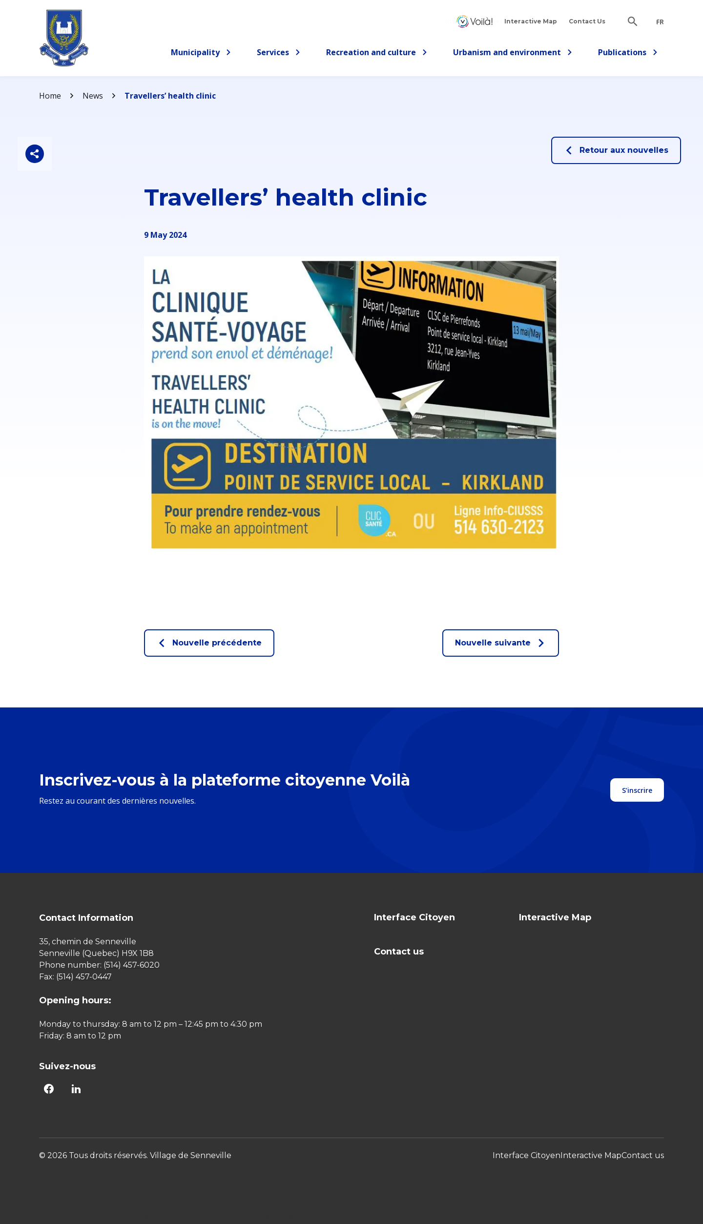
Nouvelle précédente (209, 643)
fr (660, 22)
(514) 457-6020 (131, 965)
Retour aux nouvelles (616, 150)
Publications (628, 54)
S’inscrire (637, 790)
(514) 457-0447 (84, 976)
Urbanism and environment (513, 54)
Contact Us (587, 21)
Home (50, 96)
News (93, 96)
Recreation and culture (377, 54)
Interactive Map (530, 21)
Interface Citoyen (474, 21)
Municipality (201, 54)
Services (282, 54)
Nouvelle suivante (500, 643)
